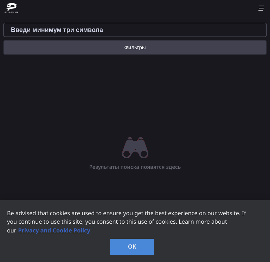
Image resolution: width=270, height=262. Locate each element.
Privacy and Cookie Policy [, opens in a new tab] (54, 230)
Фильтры (135, 47)
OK (132, 246)
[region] (135, 231)
